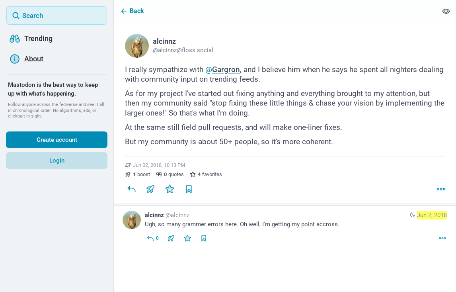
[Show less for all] (446, 11)
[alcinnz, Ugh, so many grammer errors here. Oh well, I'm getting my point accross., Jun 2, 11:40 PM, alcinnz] (285, 228)
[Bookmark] (189, 189)
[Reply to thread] (152, 238)
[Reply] (131, 189)
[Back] (276, 11)
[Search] (56, 15)
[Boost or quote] (150, 189)
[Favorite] (169, 189)
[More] (441, 189)
